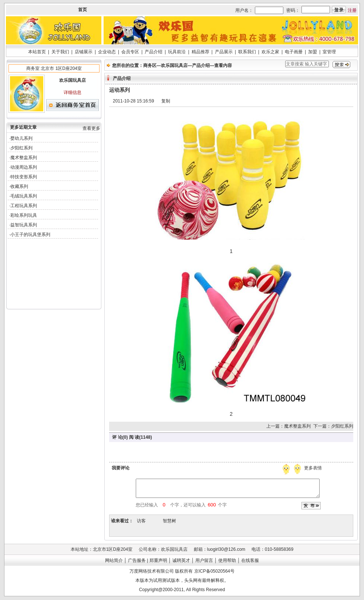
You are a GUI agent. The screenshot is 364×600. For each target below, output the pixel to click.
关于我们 (60, 51)
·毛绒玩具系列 (23, 196)
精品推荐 (200, 51)
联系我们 (247, 51)
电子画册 (294, 51)
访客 (141, 520)
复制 (165, 101)
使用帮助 (227, 560)
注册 (352, 10)
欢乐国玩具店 (174, 65)
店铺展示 (83, 51)
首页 (82, 9)
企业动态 (107, 51)
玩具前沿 (177, 51)
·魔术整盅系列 (23, 157)
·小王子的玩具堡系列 (29, 234)
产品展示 (224, 51)
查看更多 (91, 128)
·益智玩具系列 (23, 224)
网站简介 (114, 560)
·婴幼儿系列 (21, 138)
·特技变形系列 (23, 176)
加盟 (312, 51)
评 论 (117, 437)
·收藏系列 (18, 186)
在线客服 (250, 560)
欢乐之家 (270, 51)
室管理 (329, 51)
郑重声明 (158, 560)
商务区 (149, 65)
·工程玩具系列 (23, 205)
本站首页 (37, 51)
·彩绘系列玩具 (23, 215)
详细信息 (72, 92)
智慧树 (169, 520)
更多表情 (313, 468)
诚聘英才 (181, 560)
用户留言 (204, 560)
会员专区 (130, 51)
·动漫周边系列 (23, 167)
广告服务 (137, 560)
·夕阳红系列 (21, 148)
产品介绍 (153, 51)
